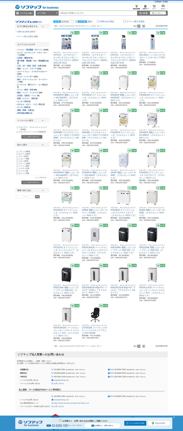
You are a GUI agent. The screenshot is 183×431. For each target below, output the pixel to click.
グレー (23, 156)
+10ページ (85, 26)
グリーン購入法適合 (27, 36)
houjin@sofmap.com (61, 380)
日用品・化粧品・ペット (28, 96)
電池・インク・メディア (29, 69)
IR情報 (165, 2)
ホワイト (24, 154)
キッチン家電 (23, 107)
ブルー (23, 161)
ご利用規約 (158, 2)
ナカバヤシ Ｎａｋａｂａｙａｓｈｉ (66, 52)
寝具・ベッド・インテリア (29, 93)
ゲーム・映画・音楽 (27, 90)
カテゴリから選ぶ (26, 13)
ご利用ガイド (145, 8)
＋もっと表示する (40, 177)
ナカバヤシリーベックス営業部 (32, 132)
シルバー (24, 159)
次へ (98, 26)
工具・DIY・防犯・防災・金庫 (31, 66)
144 (93, 26)
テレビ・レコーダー (27, 77)
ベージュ (24, 166)
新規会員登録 (136, 8)
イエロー (24, 168)
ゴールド (23, 171)
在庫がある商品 (26, 32)
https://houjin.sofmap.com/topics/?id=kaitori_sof (71, 403)
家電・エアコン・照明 (27, 98)
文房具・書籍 (25, 58)
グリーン (24, 164)
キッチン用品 (23, 101)
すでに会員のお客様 (136, 423)
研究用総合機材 (24, 113)
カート (154, 8)
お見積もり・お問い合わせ (102, 426)
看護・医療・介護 (25, 110)
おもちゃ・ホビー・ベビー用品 (31, 104)
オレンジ (24, 173)
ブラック (24, 151)
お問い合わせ (59, 383)
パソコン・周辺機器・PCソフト (32, 50)
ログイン (163, 8)
